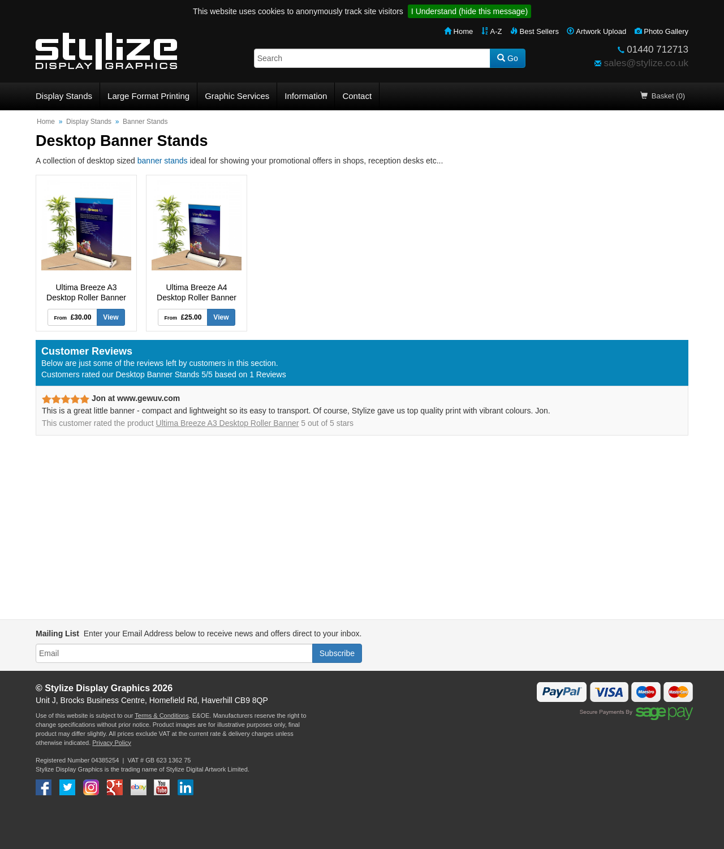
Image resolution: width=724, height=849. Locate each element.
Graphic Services (237, 96)
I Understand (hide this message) (469, 11)
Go (507, 58)
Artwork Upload (596, 31)
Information (306, 96)
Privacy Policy (111, 742)
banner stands (162, 160)
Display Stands (64, 96)
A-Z (491, 31)
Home (458, 31)
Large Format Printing (148, 96)
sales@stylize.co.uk (646, 63)
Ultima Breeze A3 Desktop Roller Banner (227, 423)
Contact (357, 96)
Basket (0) (662, 96)
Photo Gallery (661, 31)
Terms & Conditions (161, 715)
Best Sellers (534, 31)
